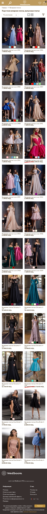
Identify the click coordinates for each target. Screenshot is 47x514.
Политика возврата (9, 494)
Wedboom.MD (19, 481)
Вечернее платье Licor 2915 (33, 160)
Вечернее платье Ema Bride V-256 (34, 423)
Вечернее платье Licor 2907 (33, 87)
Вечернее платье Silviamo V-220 (34, 346)
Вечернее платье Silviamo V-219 (11, 346)
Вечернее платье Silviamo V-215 (11, 308)
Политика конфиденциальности (13, 499)
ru (37, 499)
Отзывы (32, 492)
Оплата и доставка (9, 492)
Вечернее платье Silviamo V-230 (34, 384)
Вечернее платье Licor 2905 (11, 87)
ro (34, 499)
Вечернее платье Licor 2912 (33, 124)
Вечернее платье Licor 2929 (33, 271)
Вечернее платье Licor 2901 (11, 50)
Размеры (5, 501)
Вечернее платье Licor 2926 (33, 234)
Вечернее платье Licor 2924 (11, 234)
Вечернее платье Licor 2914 (11, 160)
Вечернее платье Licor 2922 (33, 197)
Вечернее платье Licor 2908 (11, 124)
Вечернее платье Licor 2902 (33, 50)
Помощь (5, 490)
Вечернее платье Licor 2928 (11, 271)
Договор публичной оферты (12, 497)
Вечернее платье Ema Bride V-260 (34, 461)
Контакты (33, 494)
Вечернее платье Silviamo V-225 (11, 384)
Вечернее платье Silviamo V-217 (34, 308)
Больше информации (30, 512)
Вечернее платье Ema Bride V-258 (12, 461)
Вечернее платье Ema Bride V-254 (12, 423)
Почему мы (33, 490)
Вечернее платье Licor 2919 (11, 197)
